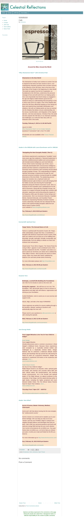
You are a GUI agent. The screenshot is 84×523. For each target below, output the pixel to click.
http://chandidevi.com (48, 261)
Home (3, 12)
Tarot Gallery (24, 12)
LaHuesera (35, 452)
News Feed (7, 28)
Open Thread (41, 452)
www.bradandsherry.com (29, 361)
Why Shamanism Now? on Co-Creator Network (36, 129)
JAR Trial (16, 12)
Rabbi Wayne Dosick (28, 365)
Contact (10, 12)
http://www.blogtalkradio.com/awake (33, 445)
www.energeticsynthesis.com (41, 207)
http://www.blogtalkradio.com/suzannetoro (34, 322)
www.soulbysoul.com (28, 385)
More (29, 359)
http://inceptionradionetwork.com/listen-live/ (35, 393)
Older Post (57, 503)
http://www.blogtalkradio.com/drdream (33, 215)
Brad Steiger (26, 340)
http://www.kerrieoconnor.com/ (47, 437)
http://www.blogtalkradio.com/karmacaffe (34, 268)
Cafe (30, 452)
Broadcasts (26, 452)
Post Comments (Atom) (32, 506)
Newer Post (22, 503)
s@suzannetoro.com (48, 313)
